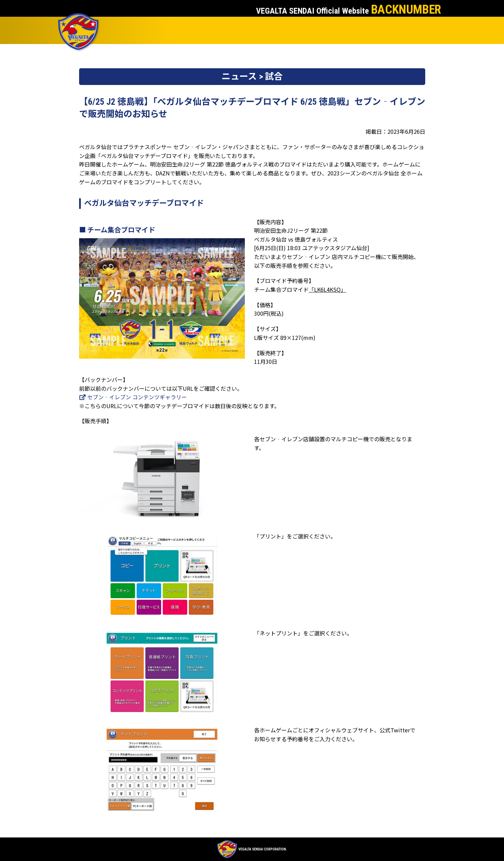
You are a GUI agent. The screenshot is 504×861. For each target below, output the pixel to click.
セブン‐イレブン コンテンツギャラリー (133, 397)
